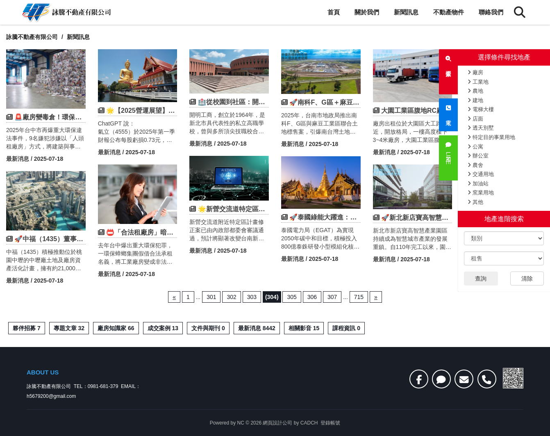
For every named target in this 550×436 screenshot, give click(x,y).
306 (312, 297)
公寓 (475, 147)
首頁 (333, 12)
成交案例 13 (163, 328)
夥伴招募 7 (27, 328)
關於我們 (367, 12)
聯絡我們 (491, 12)
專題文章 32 (69, 328)
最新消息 (17, 158)
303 (252, 297)
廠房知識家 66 (116, 328)
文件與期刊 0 (208, 328)
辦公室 (478, 156)
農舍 (475, 165)
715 (359, 297)
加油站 (478, 183)
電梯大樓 (481, 109)
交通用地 (481, 174)
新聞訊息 (406, 12)
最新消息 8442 (256, 328)
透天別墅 (481, 128)
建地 (475, 100)
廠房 (475, 72)
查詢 (480, 278)
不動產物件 (448, 12)
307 (332, 297)
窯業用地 (481, 192)
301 (211, 297)
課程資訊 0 (346, 328)
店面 (475, 119)
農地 (475, 91)
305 (291, 297)
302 (231, 297)
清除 (527, 278)
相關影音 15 (304, 328)
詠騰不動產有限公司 (32, 37)
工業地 (478, 82)
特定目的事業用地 (491, 137)
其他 (475, 202)
